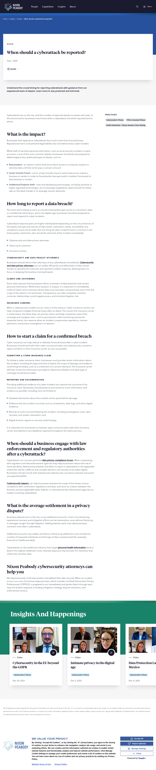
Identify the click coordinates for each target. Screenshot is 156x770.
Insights (12, 19)
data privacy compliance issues (57, 460)
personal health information (72, 547)
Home (5, 19)
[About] (73, 6)
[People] (34, 6)
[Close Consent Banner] (136, 754)
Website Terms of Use (41, 764)
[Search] (137, 6)
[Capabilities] (48, 6)
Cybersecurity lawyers (18, 483)
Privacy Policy (61, 764)
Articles (19, 19)
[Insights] (62, 6)
